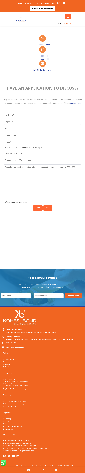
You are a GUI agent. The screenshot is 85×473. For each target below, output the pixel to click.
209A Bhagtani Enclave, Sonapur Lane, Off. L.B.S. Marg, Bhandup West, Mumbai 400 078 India (40, 340)
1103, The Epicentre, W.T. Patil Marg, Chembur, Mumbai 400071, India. (31, 332)
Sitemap (38, 465)
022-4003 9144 (42, 59)
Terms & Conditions (19, 465)
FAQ (31, 465)
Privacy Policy (49, 465)
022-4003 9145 (42, 56)
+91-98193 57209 (42, 45)
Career (59, 465)
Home (59, 24)
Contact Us (68, 465)
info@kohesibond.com (42, 70)
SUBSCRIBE (73, 295)
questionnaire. (75, 103)
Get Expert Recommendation (42, 9)
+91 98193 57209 (11, 343)
